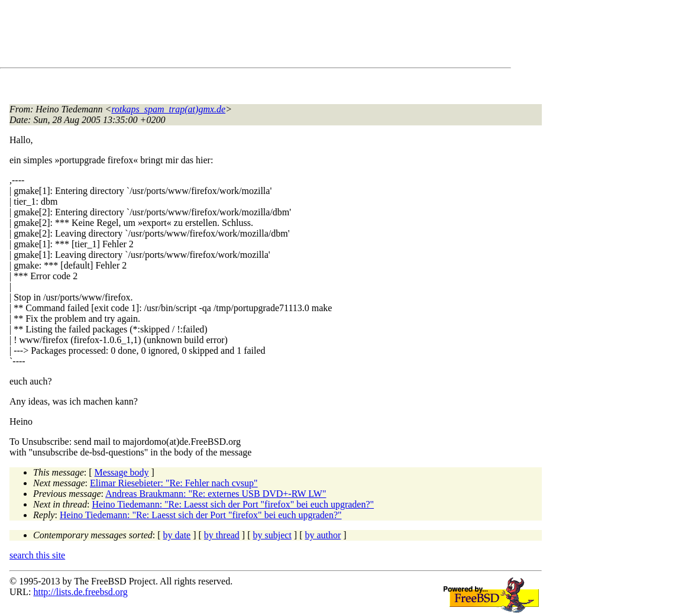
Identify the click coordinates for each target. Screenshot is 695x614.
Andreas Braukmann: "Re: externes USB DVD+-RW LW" (215, 494)
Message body (122, 472)
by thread (222, 535)
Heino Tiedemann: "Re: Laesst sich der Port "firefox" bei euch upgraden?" (233, 504)
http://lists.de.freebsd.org (80, 592)
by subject (272, 535)
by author (323, 535)
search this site (37, 555)
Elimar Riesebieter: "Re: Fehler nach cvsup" (174, 483)
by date (177, 535)
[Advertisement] (224, 36)
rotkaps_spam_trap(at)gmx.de (168, 109)
